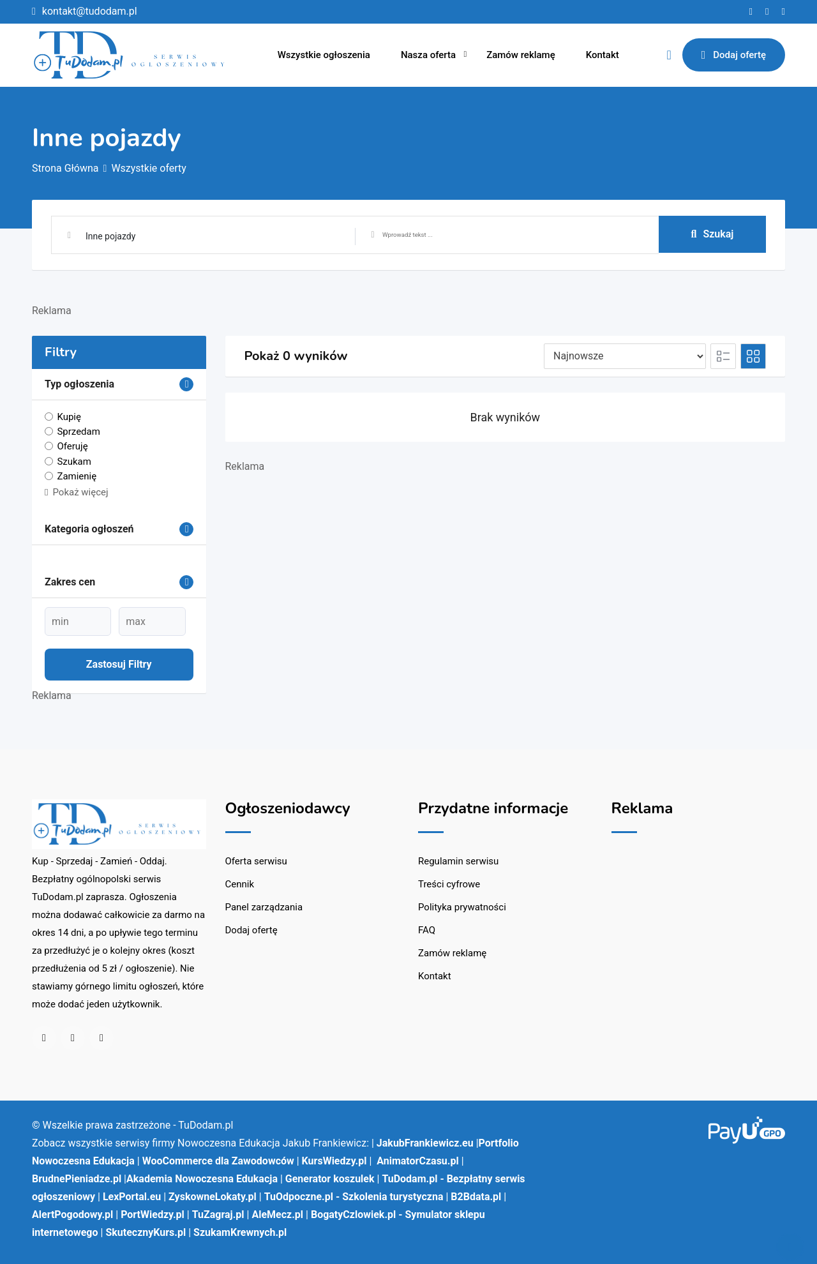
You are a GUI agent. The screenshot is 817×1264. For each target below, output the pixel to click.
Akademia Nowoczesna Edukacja (202, 1179)
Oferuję (72, 446)
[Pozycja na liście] (625, 356)
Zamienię (76, 476)
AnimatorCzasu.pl (417, 1161)
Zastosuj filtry (119, 664)
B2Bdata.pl (476, 1197)
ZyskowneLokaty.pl (213, 1197)
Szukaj (712, 234)
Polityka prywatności (462, 907)
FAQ (426, 930)
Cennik (240, 884)
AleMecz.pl (277, 1214)
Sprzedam (78, 431)
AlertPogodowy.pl (72, 1214)
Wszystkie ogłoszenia (324, 55)
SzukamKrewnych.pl (240, 1232)
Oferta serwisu (256, 861)
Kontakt (602, 55)
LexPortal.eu (132, 1197)
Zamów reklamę (520, 55)
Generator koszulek (330, 1179)
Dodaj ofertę (733, 55)
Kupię (69, 417)
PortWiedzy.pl (152, 1214)
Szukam (74, 461)
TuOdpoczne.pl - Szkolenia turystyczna (354, 1197)
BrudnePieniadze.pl (76, 1179)
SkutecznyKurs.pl (145, 1232)
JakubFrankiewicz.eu (425, 1143)
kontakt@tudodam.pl (89, 11)
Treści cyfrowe (449, 884)
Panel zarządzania (264, 907)
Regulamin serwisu (458, 861)
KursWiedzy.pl (334, 1161)
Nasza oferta (428, 55)
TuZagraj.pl (218, 1214)
